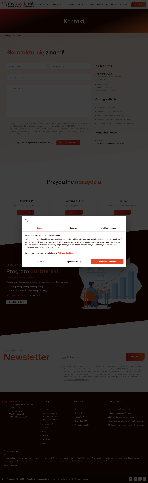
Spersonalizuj (74, 262)
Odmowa (40, 262)
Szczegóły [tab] (74, 228)
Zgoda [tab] (39, 228)
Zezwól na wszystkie (107, 262)
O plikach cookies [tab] (108, 228)
